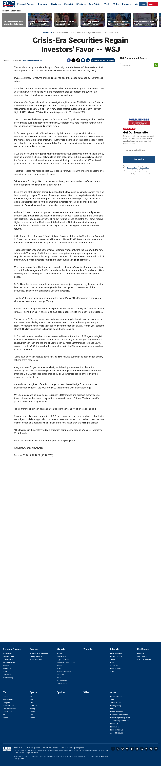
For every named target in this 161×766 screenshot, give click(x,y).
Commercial (142, 656)
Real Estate (94, 4)
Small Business (36, 659)
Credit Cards (8, 659)
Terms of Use (144, 168)
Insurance (7, 669)
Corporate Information (119, 715)
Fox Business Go (116, 730)
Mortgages (7, 653)
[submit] (156, 65)
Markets (55, 4)
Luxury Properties (144, 659)
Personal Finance (25, 4)
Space (5, 718)
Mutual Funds (62, 684)
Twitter (73, 60)
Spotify (151, 749)
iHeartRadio (156, 749)
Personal (140, 653)
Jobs (112, 700)
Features (47, 32)
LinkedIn (137, 749)
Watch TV (153, 4)
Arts (112, 672)
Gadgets (6, 703)
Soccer (32, 712)
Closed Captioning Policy (120, 718)
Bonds (59, 666)
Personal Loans (9, 662)
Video (116, 4)
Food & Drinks (115, 669)
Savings (6, 666)
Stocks (59, 653)
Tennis (32, 718)
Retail (59, 678)
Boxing (32, 709)
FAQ (112, 709)
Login (142, 4)
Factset (78, 750)
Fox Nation (114, 727)
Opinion (61, 692)
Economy (42, 4)
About (113, 692)
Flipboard (132, 749)
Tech (106, 4)
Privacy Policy (132, 168)
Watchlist (68, 4)
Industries (61, 675)
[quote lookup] (137, 65)
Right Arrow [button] (156, 19)
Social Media (8, 700)
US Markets (61, 656)
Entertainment (116, 653)
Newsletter (146, 749)
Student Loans (9, 656)
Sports (33, 692)
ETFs (59, 669)
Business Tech (8, 706)
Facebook (69, 60)
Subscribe (139, 159)
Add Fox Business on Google (104, 60)
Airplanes (114, 666)
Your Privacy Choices (50, 748)
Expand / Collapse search (136, 4)
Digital (5, 697)
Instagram (122, 749)
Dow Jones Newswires (32, 60)
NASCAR (33, 706)
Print (83, 60)
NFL (31, 697)
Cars (112, 662)
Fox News (114, 724)
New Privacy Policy (33, 748)
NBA (31, 700)
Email (88, 60)
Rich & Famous (116, 656)
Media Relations (116, 712)
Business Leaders (64, 672)
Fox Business (9, 4)
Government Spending (39, 653)
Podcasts (126, 4)
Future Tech (7, 712)
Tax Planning (8, 678)
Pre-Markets (62, 681)
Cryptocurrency (63, 659)
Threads (78, 60)
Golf (31, 715)
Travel (112, 659)
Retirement (7, 675)
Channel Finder (116, 697)
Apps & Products (117, 733)
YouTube (127, 749)
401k (5, 672)
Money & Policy (36, 656)
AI (4, 715)
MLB (31, 703)
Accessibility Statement (119, 721)
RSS (142, 749)
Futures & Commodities (66, 662)
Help (62, 748)
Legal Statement (32, 753)
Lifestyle (80, 4)
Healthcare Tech (9, 709)
